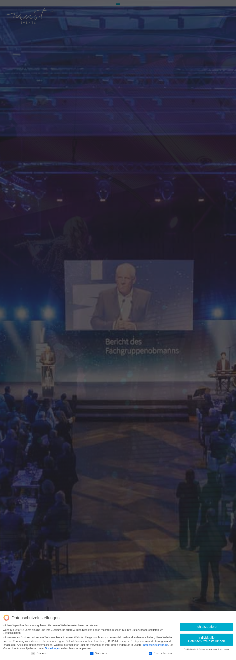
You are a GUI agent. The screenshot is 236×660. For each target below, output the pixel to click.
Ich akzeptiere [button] (207, 627)
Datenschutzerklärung (155, 644)
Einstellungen (52, 648)
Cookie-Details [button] (190, 649)
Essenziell (39, 653)
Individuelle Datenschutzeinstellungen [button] (206, 639)
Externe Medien (160, 653)
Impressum (224, 649)
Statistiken (98, 653)
